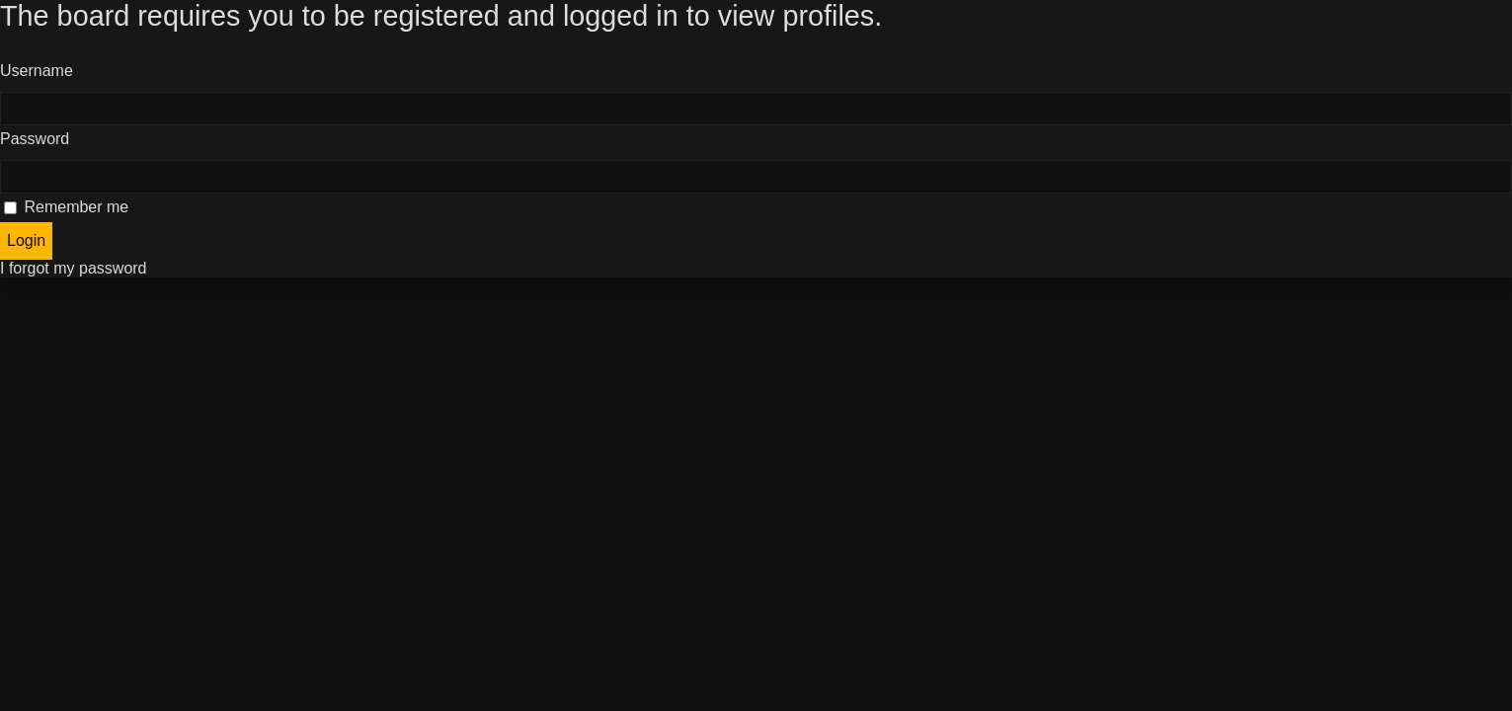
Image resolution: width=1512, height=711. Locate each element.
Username (36, 70)
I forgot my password (73, 268)
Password (34, 138)
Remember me (66, 206)
